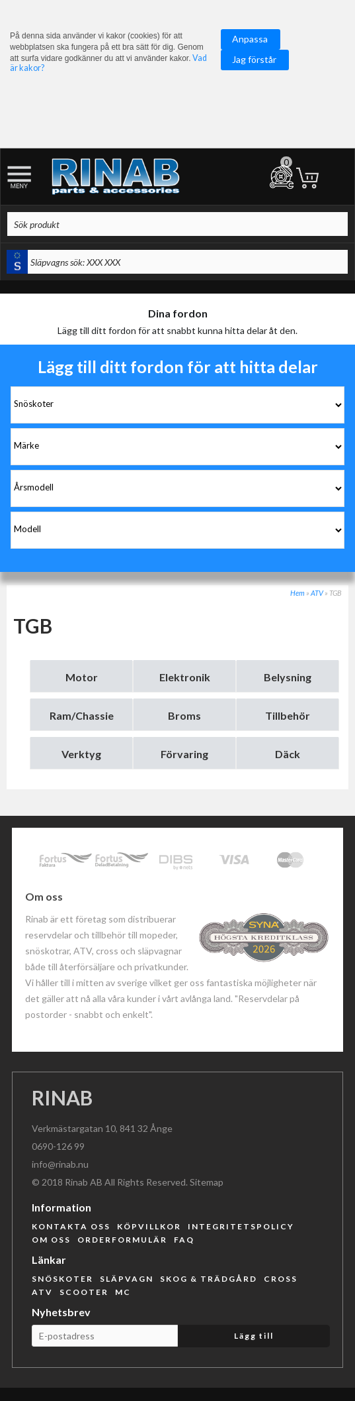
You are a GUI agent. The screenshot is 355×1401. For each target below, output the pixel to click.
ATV (317, 592)
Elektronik (184, 677)
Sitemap (206, 1182)
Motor (81, 677)
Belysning (287, 677)
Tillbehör (287, 715)
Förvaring (184, 754)
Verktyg (81, 754)
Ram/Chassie (82, 715)
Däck (287, 754)
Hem (297, 592)
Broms (184, 715)
